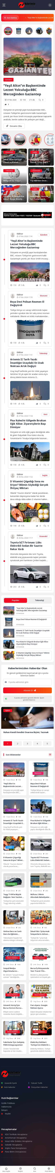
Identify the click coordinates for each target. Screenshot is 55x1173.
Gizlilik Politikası (8, 1103)
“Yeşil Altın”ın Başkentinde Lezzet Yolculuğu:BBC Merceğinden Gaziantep (24, 89)
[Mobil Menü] (4, 5)
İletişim (4, 1110)
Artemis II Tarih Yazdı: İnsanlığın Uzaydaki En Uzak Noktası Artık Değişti (27, 363)
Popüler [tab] (15, 600)
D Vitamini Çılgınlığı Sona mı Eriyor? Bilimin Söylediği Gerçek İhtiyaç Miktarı (29, 485)
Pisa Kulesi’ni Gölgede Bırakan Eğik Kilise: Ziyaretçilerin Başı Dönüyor (28, 424)
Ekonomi (43, 296)
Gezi (45, 414)
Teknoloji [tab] (39, 600)
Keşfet (6, 1113)
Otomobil (9, 152)
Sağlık (34, 152)
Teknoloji (9, 170)
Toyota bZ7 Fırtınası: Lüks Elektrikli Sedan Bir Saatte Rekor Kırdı (26, 546)
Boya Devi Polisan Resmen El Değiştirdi (31, 619)
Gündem (8, 80)
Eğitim (7, 710)
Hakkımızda (6, 1107)
